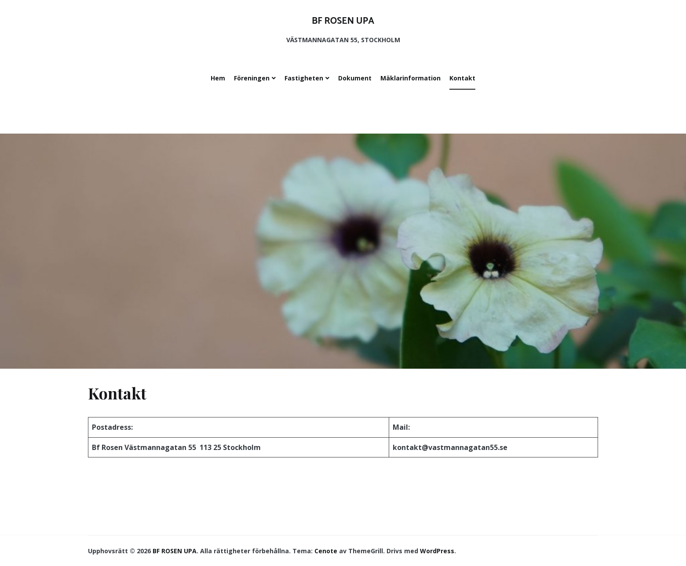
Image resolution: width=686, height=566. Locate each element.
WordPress (437, 551)
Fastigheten (304, 78)
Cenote (325, 551)
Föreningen (252, 78)
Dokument (355, 78)
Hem (218, 78)
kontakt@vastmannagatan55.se (450, 447)
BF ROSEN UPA (343, 21)
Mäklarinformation (410, 78)
